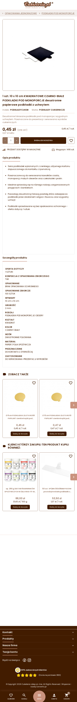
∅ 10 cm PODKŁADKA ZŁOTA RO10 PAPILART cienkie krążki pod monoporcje (56, 417)
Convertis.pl (41, 686)
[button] (54, 696)
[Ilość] (11, 140)
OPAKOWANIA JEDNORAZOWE (21, 13)
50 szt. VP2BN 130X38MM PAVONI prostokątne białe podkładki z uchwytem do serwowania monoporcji (56, 490)
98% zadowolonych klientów (33, 670)
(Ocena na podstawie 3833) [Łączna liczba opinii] (50, 675)
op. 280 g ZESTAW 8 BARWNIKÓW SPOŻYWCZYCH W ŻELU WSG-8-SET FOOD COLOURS (20, 490)
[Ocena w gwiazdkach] (26, 675)
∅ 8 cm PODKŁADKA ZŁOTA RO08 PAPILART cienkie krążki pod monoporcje (20, 417)
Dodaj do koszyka (43, 140)
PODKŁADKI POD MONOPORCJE (58, 13)
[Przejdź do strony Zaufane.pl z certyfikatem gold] (18, 670)
